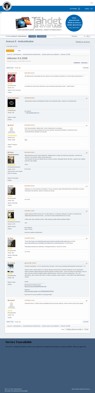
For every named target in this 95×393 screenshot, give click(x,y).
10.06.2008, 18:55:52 (29, 238)
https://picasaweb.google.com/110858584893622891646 (39, 291)
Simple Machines (18, 389)
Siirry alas (10, 67)
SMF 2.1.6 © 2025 (9, 389)
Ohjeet (73, 389)
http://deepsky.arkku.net (32, 113)
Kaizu (11, 152)
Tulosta (85, 67)
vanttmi (12, 263)
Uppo (11, 186)
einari (11, 125)
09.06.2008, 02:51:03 (29, 73)
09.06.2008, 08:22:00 (29, 125)
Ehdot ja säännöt (80, 389)
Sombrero (13, 73)
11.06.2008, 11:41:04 (29, 300)
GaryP (11, 211)
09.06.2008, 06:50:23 (29, 97)
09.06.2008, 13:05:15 (29, 152)
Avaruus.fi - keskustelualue (20, 41)
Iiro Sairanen (14, 98)
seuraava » (84, 62)
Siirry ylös (10, 321)
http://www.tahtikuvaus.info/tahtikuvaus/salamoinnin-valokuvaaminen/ (44, 243)
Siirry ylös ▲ (87, 389)
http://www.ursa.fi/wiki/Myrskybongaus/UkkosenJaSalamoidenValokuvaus (49, 241)
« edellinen (76, 62)
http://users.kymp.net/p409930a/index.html (35, 286)
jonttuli (12, 300)
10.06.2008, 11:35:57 (29, 210)
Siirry (62, 329)
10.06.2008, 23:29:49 (31, 263)
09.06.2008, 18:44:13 (29, 185)
